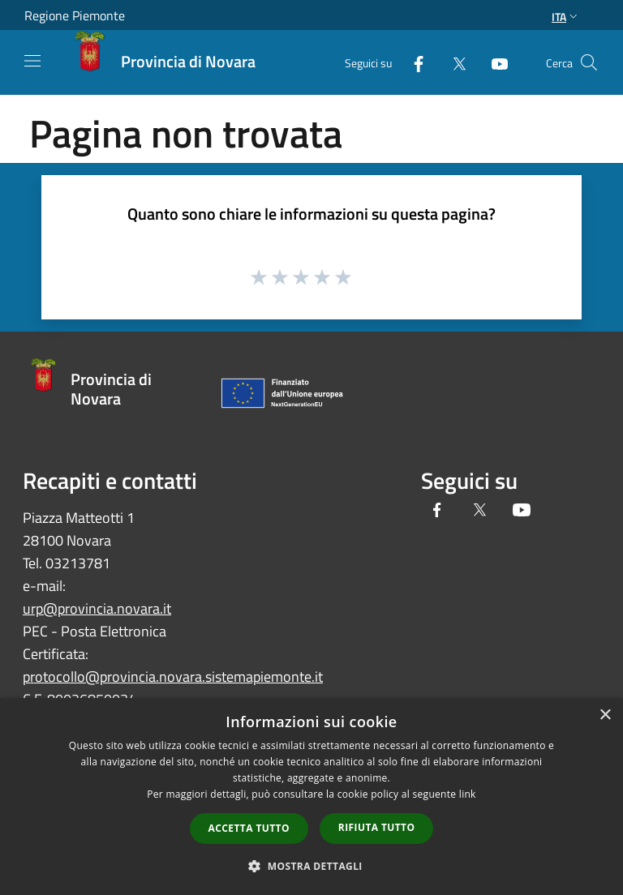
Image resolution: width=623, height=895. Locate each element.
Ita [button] (566, 16)
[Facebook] (412, 62)
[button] (311, 866)
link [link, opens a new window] (467, 794)
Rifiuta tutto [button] (376, 827)
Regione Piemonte (74, 15)
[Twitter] (452, 62)
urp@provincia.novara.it (97, 608)
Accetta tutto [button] (249, 828)
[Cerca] (589, 62)
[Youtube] (493, 62)
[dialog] (311, 796)
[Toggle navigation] (32, 61)
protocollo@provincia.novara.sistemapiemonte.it (173, 676)
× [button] (605, 715)
